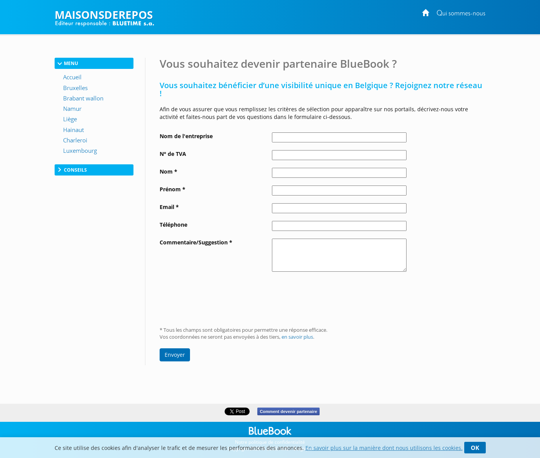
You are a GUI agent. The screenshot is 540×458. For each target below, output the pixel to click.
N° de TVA (173, 153)
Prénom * (172, 189)
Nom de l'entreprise (186, 136)
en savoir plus (297, 337)
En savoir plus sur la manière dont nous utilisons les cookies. (384, 447)
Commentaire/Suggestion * (196, 242)
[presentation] (330, 296)
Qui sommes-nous (461, 13)
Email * (169, 207)
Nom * (168, 171)
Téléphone (173, 224)
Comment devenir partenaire (288, 411)
